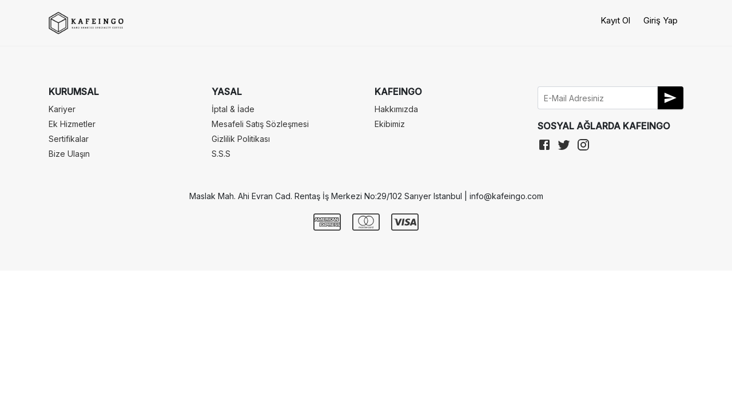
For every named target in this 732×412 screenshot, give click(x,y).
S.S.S (221, 154)
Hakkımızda (396, 109)
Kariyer (62, 109)
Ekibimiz (390, 124)
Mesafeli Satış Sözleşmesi (260, 124)
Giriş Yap (660, 20)
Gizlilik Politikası (241, 139)
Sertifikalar (69, 139)
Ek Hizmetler (72, 124)
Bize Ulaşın (69, 154)
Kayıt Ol (615, 20)
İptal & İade (233, 109)
